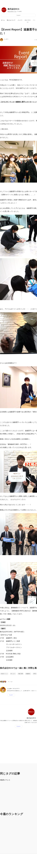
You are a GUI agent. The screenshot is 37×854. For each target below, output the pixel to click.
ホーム (3, 20)
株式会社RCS (13, 9)
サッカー (13, 673)
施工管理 (21, 673)
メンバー (20, 20)
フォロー (18, 15)
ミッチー (6, 39)
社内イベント (5, 673)
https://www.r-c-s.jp (12, 11)
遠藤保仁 (28, 673)
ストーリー (28, 20)
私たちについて (11, 20)
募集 (34, 20)
